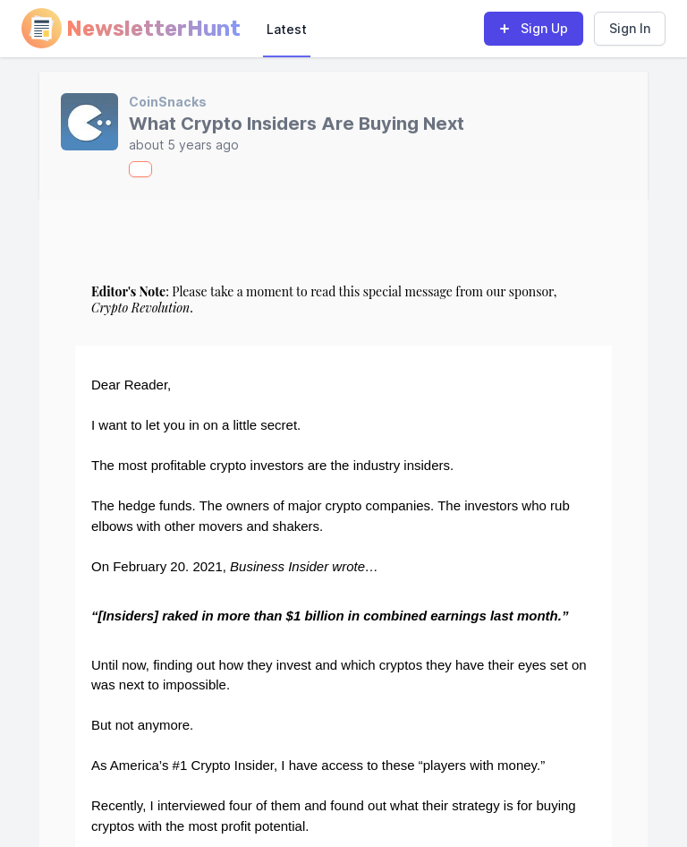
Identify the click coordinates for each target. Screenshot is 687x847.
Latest (287, 29)
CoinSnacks (168, 101)
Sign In (629, 28)
